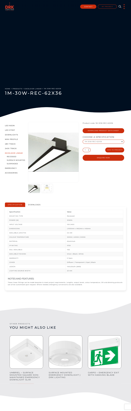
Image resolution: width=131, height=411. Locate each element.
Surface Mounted (16, 160)
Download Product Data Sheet (103, 130)
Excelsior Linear (14, 153)
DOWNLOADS (34, 205)
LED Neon (10, 126)
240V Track (11, 148)
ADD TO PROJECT (114, 150)
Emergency (11, 168)
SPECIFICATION (15, 205)
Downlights (11, 135)
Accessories (11, 173)
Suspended (12, 164)
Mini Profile (11, 139)
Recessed (11, 157)
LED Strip (10, 130)
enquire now (103, 158)
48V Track (10, 144)
